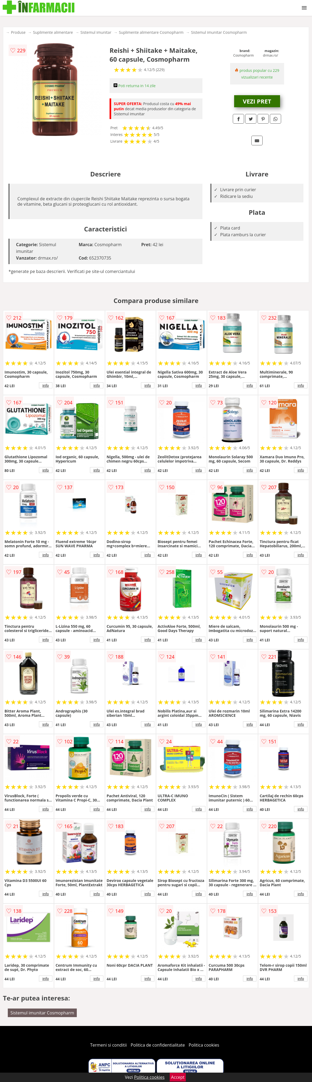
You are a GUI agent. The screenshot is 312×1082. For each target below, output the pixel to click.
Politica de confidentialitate (158, 1045)
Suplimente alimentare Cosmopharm (151, 32)
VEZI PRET (257, 101)
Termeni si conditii (108, 1045)
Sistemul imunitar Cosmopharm (219, 32)
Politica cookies (204, 1045)
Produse (18, 32)
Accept (177, 1077)
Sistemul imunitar (95, 32)
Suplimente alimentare (53, 32)
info (45, 385)
